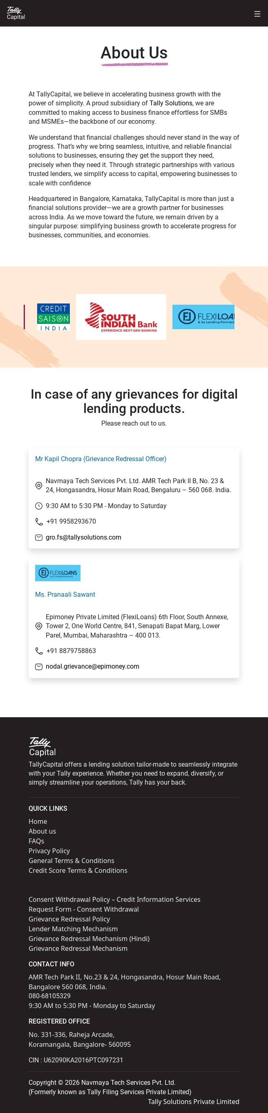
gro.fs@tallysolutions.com (83, 537)
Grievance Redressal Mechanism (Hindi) (89, 938)
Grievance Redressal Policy (69, 918)
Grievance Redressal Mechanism (78, 948)
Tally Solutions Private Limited (193, 1101)
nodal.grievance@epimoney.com (92, 666)
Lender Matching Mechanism (73, 928)
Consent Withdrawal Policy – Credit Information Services (115, 899)
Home (38, 821)
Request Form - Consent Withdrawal (84, 909)
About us (42, 831)
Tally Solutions (171, 103)
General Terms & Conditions (71, 860)
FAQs (36, 840)
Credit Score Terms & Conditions (78, 870)
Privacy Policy (49, 850)
